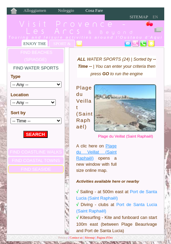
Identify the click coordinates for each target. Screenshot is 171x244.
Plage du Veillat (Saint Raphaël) (125, 136)
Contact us (76, 237)
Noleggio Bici (66, 11)
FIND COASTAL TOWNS (36, 160)
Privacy (63, 237)
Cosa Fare (94, 10)
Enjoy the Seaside (34, 44)
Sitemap (138, 17)
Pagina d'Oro (105, 237)
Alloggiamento (34, 11)
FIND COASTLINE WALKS (36, 152)
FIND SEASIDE (36, 169)
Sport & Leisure (62, 44)
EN (155, 17)
